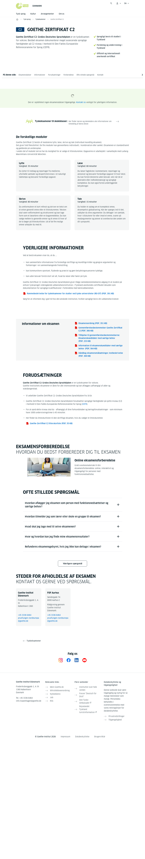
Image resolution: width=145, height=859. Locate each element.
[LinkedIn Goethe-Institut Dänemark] (76, 660)
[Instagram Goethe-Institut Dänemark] (60, 660)
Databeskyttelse (82, 736)
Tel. (24, 698)
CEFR (84, 404)
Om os (61, 14)
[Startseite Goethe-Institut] (22, 6)
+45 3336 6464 (24, 615)
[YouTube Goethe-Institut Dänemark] (84, 660)
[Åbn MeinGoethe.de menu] (118, 3)
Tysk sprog (20, 14)
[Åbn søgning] (111, 3)
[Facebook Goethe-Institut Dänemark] (68, 660)
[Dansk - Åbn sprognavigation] (126, 3)
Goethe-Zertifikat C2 (57, 19)
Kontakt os (81, 102)
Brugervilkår (99, 736)
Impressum (65, 736)
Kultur (33, 14)
